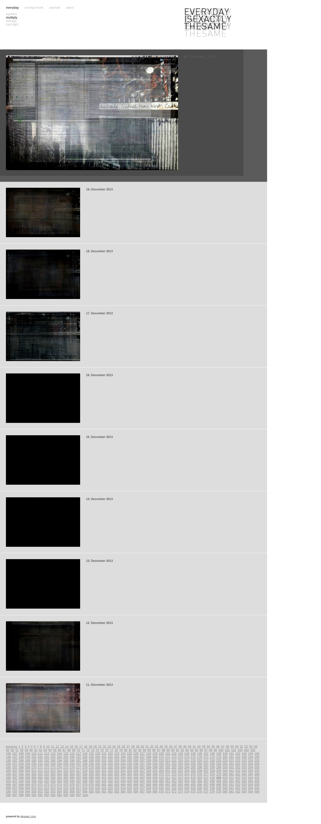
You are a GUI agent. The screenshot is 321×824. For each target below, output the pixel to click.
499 (218, 784)
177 (206, 757)
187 (14, 760)
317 (78, 771)
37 (175, 746)
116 (72, 753)
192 (46, 760)
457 (206, 781)
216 (199, 760)
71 (83, 750)
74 (97, 750)
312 (46, 771)
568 (148, 791)
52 (246, 746)
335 (193, 771)
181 (231, 757)
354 (59, 774)
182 (237, 757)
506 (8, 788)
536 (199, 788)
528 (148, 788)
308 (21, 771)
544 (250, 788)
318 (84, 771)
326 (135, 771)
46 (217, 746)
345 (256, 771)
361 (103, 774)
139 (218, 753)
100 (220, 750)
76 (106, 750)
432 (46, 781)
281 (103, 767)
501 (231, 784)
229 (27, 764)
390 (33, 777)
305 (256, 767)
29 (137, 746)
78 (116, 750)
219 (218, 760)
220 (225, 760)
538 (212, 788)
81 (130, 750)
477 (78, 784)
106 (8, 753)
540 (225, 788)
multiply (11, 17)
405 (129, 777)
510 (33, 788)
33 (156, 746)
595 (65, 795)
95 (196, 750)
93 (187, 750)
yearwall (54, 7)
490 (161, 784)
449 (155, 781)
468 (21, 784)
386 (8, 777)
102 (233, 750)
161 (103, 757)
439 (91, 781)
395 (65, 777)
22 (104, 746)
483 (116, 784)
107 (14, 753)
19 (90, 746)
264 (250, 764)
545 (256, 788)
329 (155, 771)
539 (218, 788)
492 (174, 784)
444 (123, 781)
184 (250, 757)
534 (186, 788)
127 (142, 753)
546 (8, 791)
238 (84, 764)
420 (225, 777)
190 (33, 760)
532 (174, 788)
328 (148, 771)
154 (59, 757)
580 (225, 791)
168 (148, 757)
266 (8, 767)
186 (8, 760)
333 (180, 771)
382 (237, 774)
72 (88, 750)
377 (206, 774)
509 (27, 788)
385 (256, 774)
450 (161, 781)
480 (97, 784)
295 (193, 767)
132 (174, 753)
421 (231, 777)
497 (206, 784)
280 (97, 767)
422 (237, 777)
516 (72, 788)
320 (97, 771)
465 (256, 781)
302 (237, 767)
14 (66, 746)
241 (103, 764)
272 (46, 767)
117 (78, 753)
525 (129, 788)
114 (59, 753)
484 (123, 784)
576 (199, 791)
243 (116, 764)
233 (52, 764)
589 (27, 795)
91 (177, 750)
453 (180, 781)
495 (193, 784)
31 (147, 746)
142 (237, 753)
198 (84, 760)
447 (142, 781)
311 (40, 771)
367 (142, 774)
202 (110, 760)
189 (27, 760)
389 (27, 777)
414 (186, 777)
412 (174, 777)
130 (161, 753)
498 (212, 784)
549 (27, 791)
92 (182, 750)
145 (256, 753)
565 (129, 791)
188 (21, 760)
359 (91, 774)
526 (135, 788)
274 (59, 767)
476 (72, 784)
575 (193, 791)
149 (27, 757)
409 (155, 777)
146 (8, 757)
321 (103, 771)
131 (167, 753)
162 (110, 757)
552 (46, 791)
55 (7, 750)
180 (225, 757)
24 (113, 746)
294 (186, 767)
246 (135, 764)
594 (59, 795)
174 (186, 757)
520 (97, 788)
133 (180, 753)
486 (135, 784)
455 (193, 781)
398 (84, 777)
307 (14, 771)
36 (170, 746)
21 (99, 746)
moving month (34, 7)
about (69, 7)
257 (206, 764)
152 (46, 757)
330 (161, 771)
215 (193, 760)
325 (129, 771)
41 (194, 746)
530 (161, 788)
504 (250, 784)
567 (142, 791)
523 (116, 788)
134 (186, 753)
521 (103, 788)
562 (110, 791)
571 (167, 791)
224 (250, 760)
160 (97, 757)
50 (236, 746)
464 (250, 781)
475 (65, 784)
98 (210, 750)
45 (213, 746)
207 (142, 760)
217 (206, 760)
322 (110, 771)
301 (231, 767)
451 (167, 781)
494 (186, 784)
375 (193, 774)
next (85, 795)
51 (241, 746)
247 (142, 764)
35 (165, 746)
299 (218, 767)
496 (199, 784)
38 (180, 746)
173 (180, 757)
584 (250, 791)
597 (78, 795)
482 (110, 784)
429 (27, 781)
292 (174, 767)
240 (97, 764)
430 (33, 781)
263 (244, 764)
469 (27, 784)
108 (21, 753)
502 (237, 784)
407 (142, 777)
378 (212, 774)
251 (167, 764)
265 (256, 764)
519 (91, 788)
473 (52, 784)
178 (212, 757)
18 (85, 746)
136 (199, 753)
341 (231, 771)
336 (199, 771)
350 (33, 774)
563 (116, 791)
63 (45, 750)
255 (193, 764)
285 (129, 767)
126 (135, 753)
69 (73, 750)
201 (103, 760)
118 (84, 753)
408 (148, 777)
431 (40, 781)
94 (191, 750)
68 (68, 750)
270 (33, 767)
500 (225, 784)
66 (59, 750)
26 (123, 746)
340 (225, 771)
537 (206, 788)
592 (46, 795)
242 (110, 764)
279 (91, 767)
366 (135, 774)
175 (193, 757)
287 (142, 767)
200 (97, 760)
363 (116, 774)
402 (110, 777)
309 (27, 771)
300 (225, 767)
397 (78, 777)
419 (218, 777)
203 (116, 760)
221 (231, 760)
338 (212, 771)
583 (244, 791)
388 (21, 777)
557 (78, 791)
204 (123, 760)
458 (212, 781)
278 (84, 767)
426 (8, 781)
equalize (11, 14)
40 (189, 746)
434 (59, 781)
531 (167, 788)
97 (205, 750)
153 (52, 757)
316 (72, 771)
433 (52, 781)
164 (123, 757)
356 (72, 774)
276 (72, 767)
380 (225, 774)
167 (142, 757)
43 (203, 746)
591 (40, 795)
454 (186, 781)
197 (78, 760)
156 (72, 757)
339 (218, 771)
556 (72, 791)
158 (84, 757)
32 (151, 746)
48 (227, 746)
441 (103, 781)
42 (199, 746)
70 (78, 750)
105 (252, 750)
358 (84, 774)
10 (47, 746)
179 (218, 757)
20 (95, 746)
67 (64, 750)
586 (8, 795)
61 (36, 750)
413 (180, 777)
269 (27, 767)
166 (135, 757)
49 (232, 746)
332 (174, 771)
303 (244, 767)
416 (199, 777)
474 (59, 784)
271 (40, 767)
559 (91, 791)
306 (8, 771)
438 (84, 781)
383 (244, 774)
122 (110, 753)
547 (14, 791)
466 (8, 784)
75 (102, 750)
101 (227, 750)
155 (65, 757)
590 (33, 795)
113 (52, 753)
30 (142, 746)
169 (155, 757)
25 (118, 746)
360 (97, 774)
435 (65, 781)
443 (116, 781)
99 (215, 750)
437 (78, 781)
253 (180, 764)
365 (129, 774)
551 (40, 791)
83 (139, 750)
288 (148, 767)
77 (111, 750)
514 (59, 788)
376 (199, 774)
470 (33, 784)
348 (21, 774)
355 (65, 774)
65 (54, 750)
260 (225, 764)
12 (57, 746)
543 (244, 788)
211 (167, 760)
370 (161, 774)
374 (186, 774)
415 (193, 777)
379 (218, 774)
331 (167, 771)
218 (212, 760)
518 (84, 788)
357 (78, 774)
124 (123, 753)
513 (52, 788)
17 (81, 746)
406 (135, 777)
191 (40, 760)
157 (78, 757)
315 (65, 771)
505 (256, 784)
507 (14, 788)
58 (21, 750)
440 (97, 781)
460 (225, 781)
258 (212, 764)
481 (103, 784)
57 (17, 750)
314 (59, 771)
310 (33, 771)
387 (14, 777)
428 (21, 781)
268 (21, 767)
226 (8, 764)
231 (40, 764)
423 (244, 777)
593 (52, 795)
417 (206, 777)
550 (33, 791)
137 (206, 753)
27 (128, 746)
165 (129, 757)
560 (97, 791)
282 (110, 767)
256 (199, 764)
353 (52, 774)
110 (33, 753)
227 (14, 764)
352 (46, 774)
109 (27, 753)
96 (201, 750)
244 (123, 764)
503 (244, 784)
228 (21, 764)
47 (222, 746)
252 (174, 764)
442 (110, 781)
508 (21, 788)
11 (52, 746)
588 (21, 795)
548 (21, 791)
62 (40, 750)
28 (133, 746)
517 (78, 788)
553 (52, 791)
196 (72, 760)
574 (186, 791)
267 (14, 767)
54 (255, 746)
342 (237, 771)
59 (26, 750)
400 (97, 777)
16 (76, 746)
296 (199, 767)
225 (256, 760)
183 (244, 757)
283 (116, 767)
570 (161, 791)
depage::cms (28, 816)
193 (52, 760)
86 (154, 750)
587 (14, 795)
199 (91, 760)
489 (155, 784)
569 (155, 791)
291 (167, 767)
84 (144, 750)
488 (148, 784)
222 (237, 760)
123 (116, 753)
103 (240, 750)
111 (40, 753)
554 (59, 791)
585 (256, 791)
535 (193, 788)
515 (65, 788)
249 (155, 764)
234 (59, 764)
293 (180, 767)
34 (161, 746)
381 (231, 774)
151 (40, 757)
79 (120, 750)
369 (155, 774)
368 (148, 774)
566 (135, 791)
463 (244, 781)
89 (168, 750)
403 (116, 777)
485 (129, 784)
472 (46, 784)
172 (174, 757)
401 (103, 777)
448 (148, 781)
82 (135, 750)
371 (167, 774)
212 (174, 760)
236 (72, 764)
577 (206, 791)
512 (46, 788)
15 (71, 746)
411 (167, 777)
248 (148, 764)
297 (206, 767)
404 (123, 777)
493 (180, 784)
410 (161, 777)
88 (163, 750)
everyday (12, 7)
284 (123, 767)
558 (84, 791)
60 (31, 750)
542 (237, 788)
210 (161, 760)
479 (91, 784)
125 (129, 753)
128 (148, 753)
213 (180, 760)
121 (103, 753)
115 (65, 753)
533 (180, 788)
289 (155, 767)
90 (172, 750)
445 (129, 781)
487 (142, 784)
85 (149, 750)
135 (193, 753)
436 (72, 781)
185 (256, 757)
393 (52, 777)
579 (218, 791)
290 (161, 767)
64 (50, 750)
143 (244, 753)
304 (250, 767)
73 (92, 750)
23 (109, 746)
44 (208, 746)
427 (14, 781)
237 (78, 764)
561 (103, 791)
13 (62, 746)
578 (212, 791)
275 (65, 767)
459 (218, 781)
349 (27, 774)
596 (72, 795)
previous (11, 746)
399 (91, 777)
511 (40, 788)
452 (174, 781)
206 (135, 760)
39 (184, 746)
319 (91, 771)
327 (142, 771)
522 (110, 788)
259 (218, 764)
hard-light (12, 24)
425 (256, 777)
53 (250, 746)
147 (14, 757)
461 (231, 781)
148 (21, 757)
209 (155, 760)
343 (244, 771)
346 (8, 774)
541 (231, 788)
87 (158, 750)
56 (12, 750)
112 (46, 753)
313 (52, 771)
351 (40, 774)
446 (135, 781)
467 (14, 784)
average (11, 21)
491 (167, 784)
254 (186, 764)
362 (110, 774)
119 (91, 753)
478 (84, 784)
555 (65, 791)
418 (212, 777)
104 (246, 750)
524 (123, 788)
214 (186, 760)
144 (250, 753)
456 (199, 781)
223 (244, 760)
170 (161, 757)
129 (155, 753)
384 (250, 774)
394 (59, 777)
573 (180, 791)
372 (174, 774)
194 (59, 760)
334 (186, 771)
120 (97, 753)
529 (155, 788)
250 (161, 764)
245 (129, 764)
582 (237, 791)
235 (65, 764)
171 (167, 757)
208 (148, 760)
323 (116, 771)
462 (237, 781)
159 (91, 757)
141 (231, 753)
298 (212, 767)
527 (142, 788)
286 (135, 767)
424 (250, 777)
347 (14, 774)
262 (237, 764)
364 (123, 774)
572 (174, 791)
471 (40, 784)
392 (46, 777)
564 (123, 791)
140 (225, 753)
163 (116, 757)
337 (206, 771)
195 (65, 760)
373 (180, 774)
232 (46, 764)
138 (212, 753)
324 (123, 771)
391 (40, 777)
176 (199, 757)
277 (78, 767)
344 (250, 771)
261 (231, 764)
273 (52, 767)
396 (72, 777)
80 (125, 750)
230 (33, 764)
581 (231, 791)
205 (129, 760)
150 (33, 757)
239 (91, 764)
